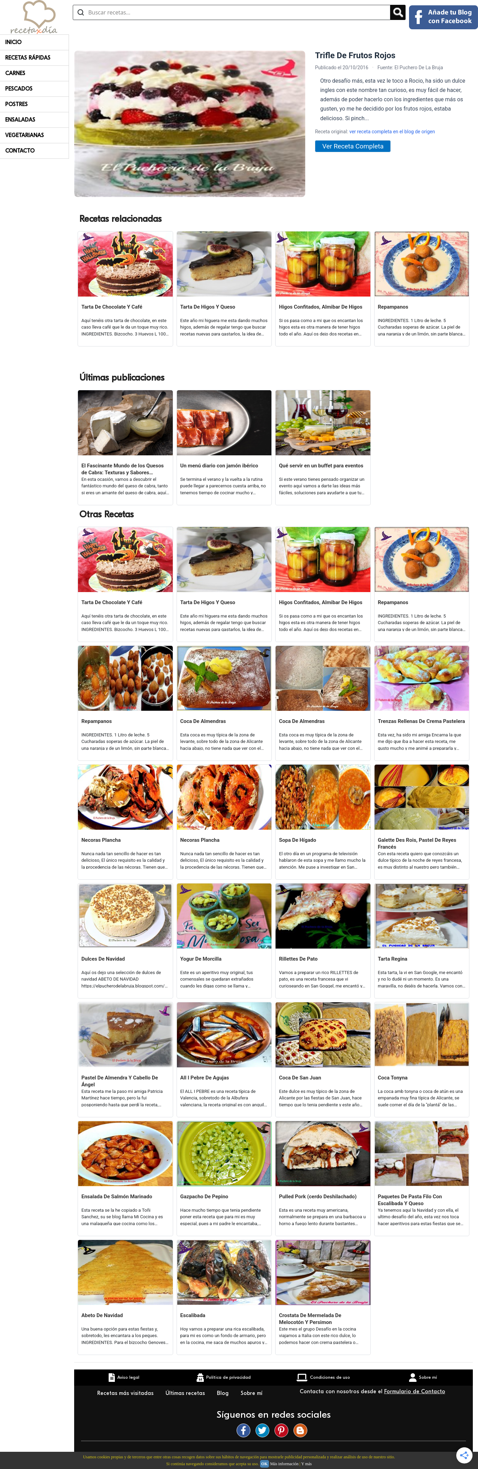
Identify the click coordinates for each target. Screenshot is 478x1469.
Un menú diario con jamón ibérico (219, 466)
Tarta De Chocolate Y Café (111, 307)
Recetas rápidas (27, 58)
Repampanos (393, 307)
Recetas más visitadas (126, 1393)
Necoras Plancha (101, 840)
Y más (306, 1463)
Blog (223, 1393)
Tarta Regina (393, 959)
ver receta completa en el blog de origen (392, 131)
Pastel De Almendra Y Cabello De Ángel (119, 1081)
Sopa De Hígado (297, 840)
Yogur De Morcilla (201, 959)
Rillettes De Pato (298, 959)
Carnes (15, 73)
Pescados (18, 89)
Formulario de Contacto (414, 1391)
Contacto (19, 151)
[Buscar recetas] (231, 12)
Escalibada (193, 1315)
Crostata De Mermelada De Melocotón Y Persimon (310, 1318)
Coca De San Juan (300, 1078)
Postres (16, 104)
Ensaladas (20, 120)
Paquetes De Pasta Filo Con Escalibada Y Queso (410, 1200)
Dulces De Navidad (103, 959)
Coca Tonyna (393, 1078)
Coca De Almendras (203, 721)
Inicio (13, 42)
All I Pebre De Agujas (204, 1078)
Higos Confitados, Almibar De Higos (320, 307)
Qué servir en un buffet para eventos (321, 466)
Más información (284, 1463)
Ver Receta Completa (353, 146)
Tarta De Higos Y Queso (208, 307)
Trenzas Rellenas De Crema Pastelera (421, 721)
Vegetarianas (24, 135)
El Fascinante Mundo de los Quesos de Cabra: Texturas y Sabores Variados (122, 469)
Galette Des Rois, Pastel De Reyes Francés (417, 843)
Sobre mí (251, 1393)
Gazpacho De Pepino (204, 1196)
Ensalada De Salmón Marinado (116, 1196)
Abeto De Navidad (102, 1315)
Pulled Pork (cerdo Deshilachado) (318, 1196)
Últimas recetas (186, 1393)
